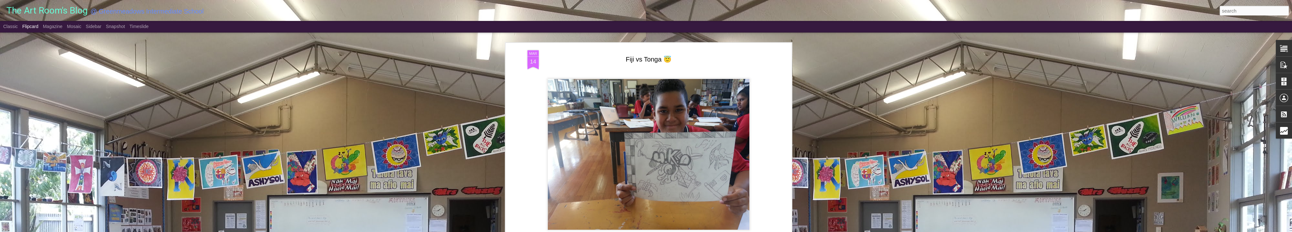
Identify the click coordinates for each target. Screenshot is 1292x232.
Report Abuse (685, 228)
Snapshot (115, 26)
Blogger (666, 228)
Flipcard (30, 26)
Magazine (53, 26)
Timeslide (139, 26)
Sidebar (93, 26)
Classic (10, 26)
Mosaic (74, 26)
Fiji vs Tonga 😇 (648, 33)
